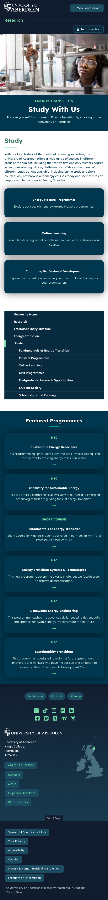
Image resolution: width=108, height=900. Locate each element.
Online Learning (30, 365)
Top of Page (54, 818)
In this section (90, 29)
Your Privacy (16, 841)
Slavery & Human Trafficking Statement (34, 868)
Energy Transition (26, 336)
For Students (35, 696)
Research (13, 20)
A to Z (12, 784)
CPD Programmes (31, 373)
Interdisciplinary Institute (32, 329)
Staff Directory (18, 802)
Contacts (14, 775)
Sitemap (75, 696)
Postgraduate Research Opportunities (46, 380)
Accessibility (16, 850)
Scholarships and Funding (37, 395)
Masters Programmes (34, 358)
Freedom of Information (24, 878)
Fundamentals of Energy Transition (44, 350)
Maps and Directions (21, 793)
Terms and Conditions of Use (27, 832)
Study (18, 343)
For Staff (56, 696)
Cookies (13, 859)
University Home (26, 314)
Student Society (30, 388)
